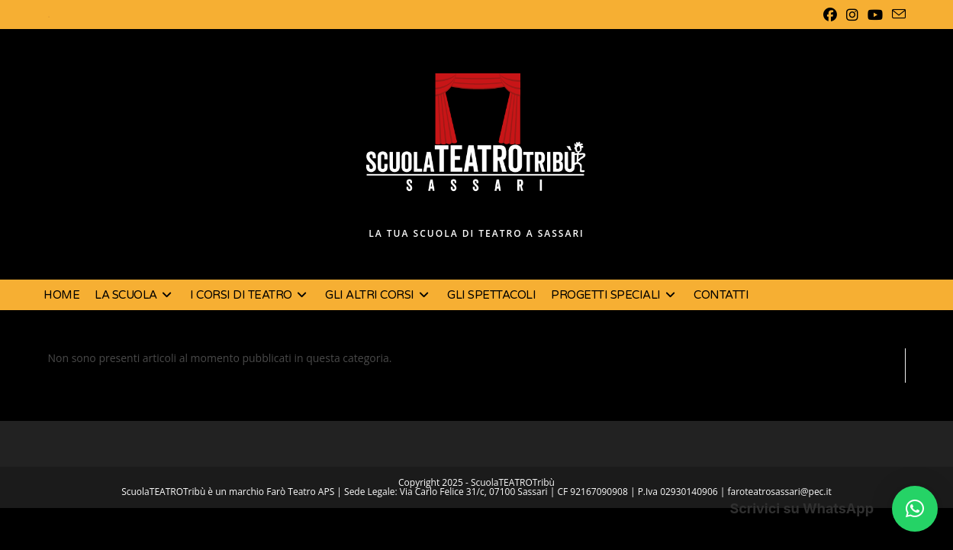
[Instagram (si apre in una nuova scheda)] (852, 14)
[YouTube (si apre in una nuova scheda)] (875, 14)
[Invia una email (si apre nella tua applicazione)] (896, 14)
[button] (915, 509)
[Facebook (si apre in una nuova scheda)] (830, 14)
